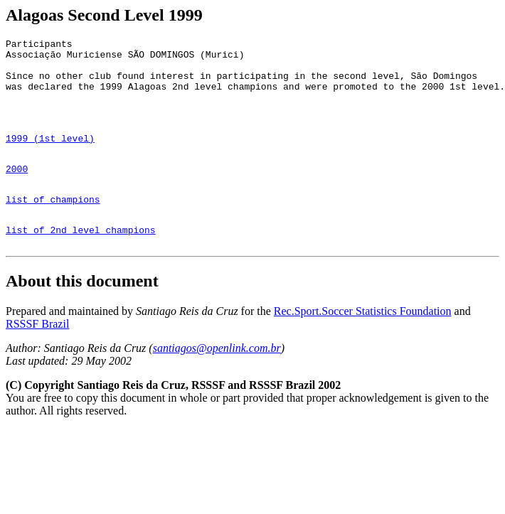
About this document (82, 315)
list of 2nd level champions (81, 261)
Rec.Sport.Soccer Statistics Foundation (363, 345)
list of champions (53, 226)
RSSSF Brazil (37, 358)
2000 (17, 192)
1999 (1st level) (50, 157)
